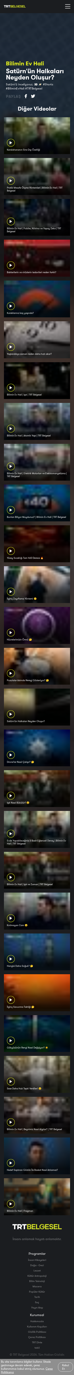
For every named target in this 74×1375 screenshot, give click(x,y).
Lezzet (37, 1270)
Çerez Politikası (37, 1337)
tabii (37, 1347)
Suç (37, 1302)
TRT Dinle (37, 1342)
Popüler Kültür (37, 1291)
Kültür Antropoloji (37, 1275)
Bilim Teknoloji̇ (37, 1281)
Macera (37, 1286)
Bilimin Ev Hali (25, 63)
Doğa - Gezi (37, 1265)
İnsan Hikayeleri (37, 1259)
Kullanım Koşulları (37, 1326)
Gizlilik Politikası (37, 1331)
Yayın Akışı (37, 1307)
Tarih (37, 1296)
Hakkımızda (37, 1321)
